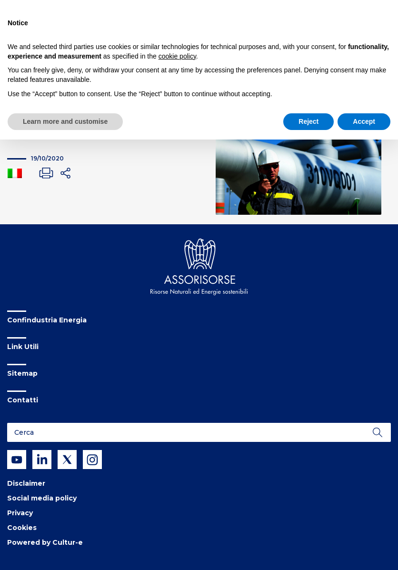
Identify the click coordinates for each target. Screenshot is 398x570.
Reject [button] (308, 121)
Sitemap (22, 373)
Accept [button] (364, 121)
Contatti (22, 400)
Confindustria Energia (47, 320)
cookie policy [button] (177, 56)
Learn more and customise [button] (65, 121)
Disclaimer (26, 483)
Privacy (20, 513)
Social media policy (42, 498)
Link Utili (23, 346)
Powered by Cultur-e (45, 542)
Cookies (22, 527)
